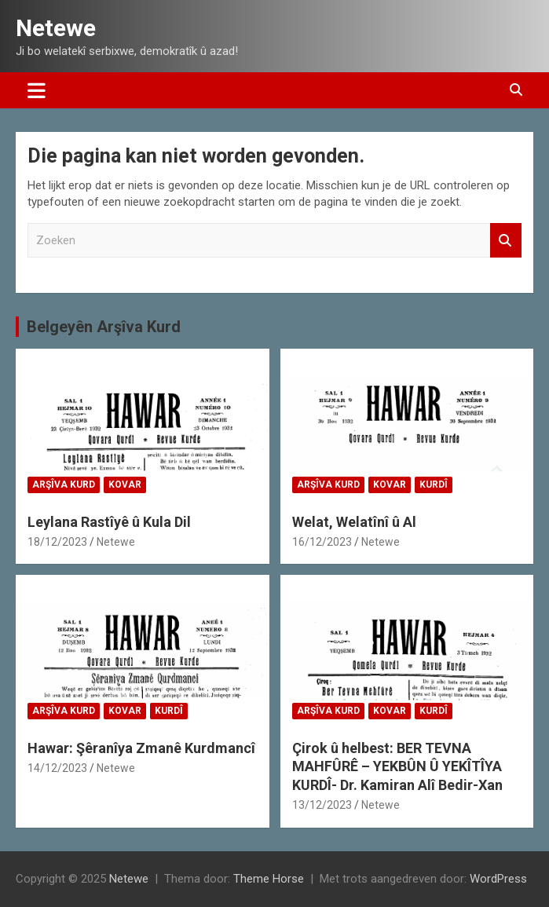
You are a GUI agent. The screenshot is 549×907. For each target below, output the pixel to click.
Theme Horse (268, 879)
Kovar (124, 484)
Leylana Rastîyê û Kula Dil (109, 522)
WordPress (498, 879)
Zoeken (506, 240)
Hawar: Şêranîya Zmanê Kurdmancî (141, 748)
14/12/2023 (57, 768)
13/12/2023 (322, 805)
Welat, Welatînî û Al (354, 522)
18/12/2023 (57, 542)
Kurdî (433, 484)
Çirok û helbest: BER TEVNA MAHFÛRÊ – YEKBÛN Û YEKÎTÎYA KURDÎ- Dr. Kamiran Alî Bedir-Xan (397, 766)
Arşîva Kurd (63, 484)
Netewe (56, 28)
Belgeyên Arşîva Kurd (104, 326)
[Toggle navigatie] (36, 90)
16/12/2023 (322, 542)
